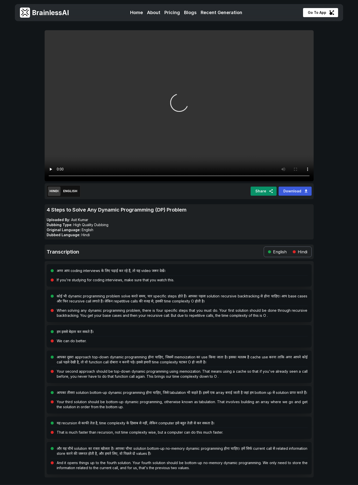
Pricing (172, 12)
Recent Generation (221, 12)
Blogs (190, 12)
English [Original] (70, 191)
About (153, 12)
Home (136, 12)
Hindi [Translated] (54, 191)
